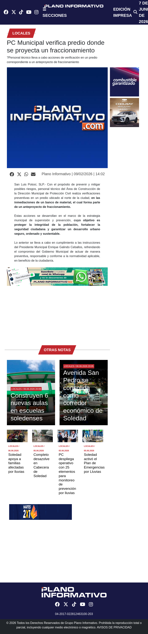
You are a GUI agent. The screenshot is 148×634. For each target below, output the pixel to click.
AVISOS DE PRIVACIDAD (114, 627)
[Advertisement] (57, 314)
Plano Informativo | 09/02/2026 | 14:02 (73, 174)
